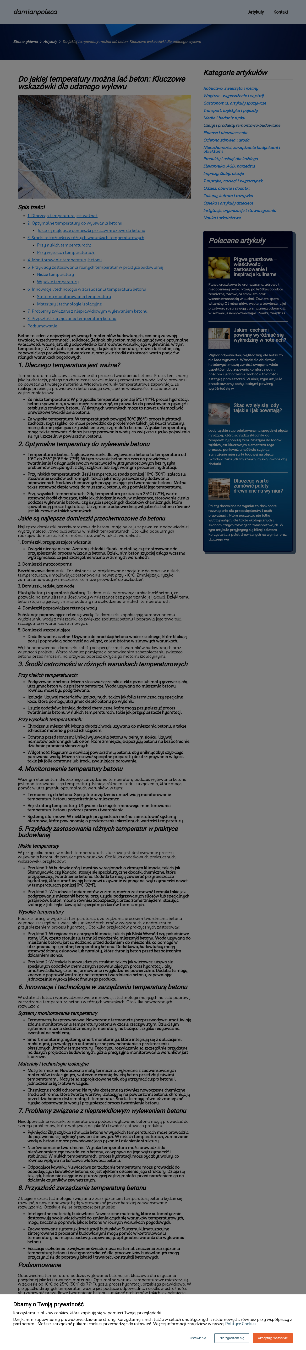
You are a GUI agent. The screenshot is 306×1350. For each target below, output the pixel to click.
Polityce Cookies (240, 1324)
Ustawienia (198, 1338)
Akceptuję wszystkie (273, 1338)
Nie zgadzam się (231, 1338)
